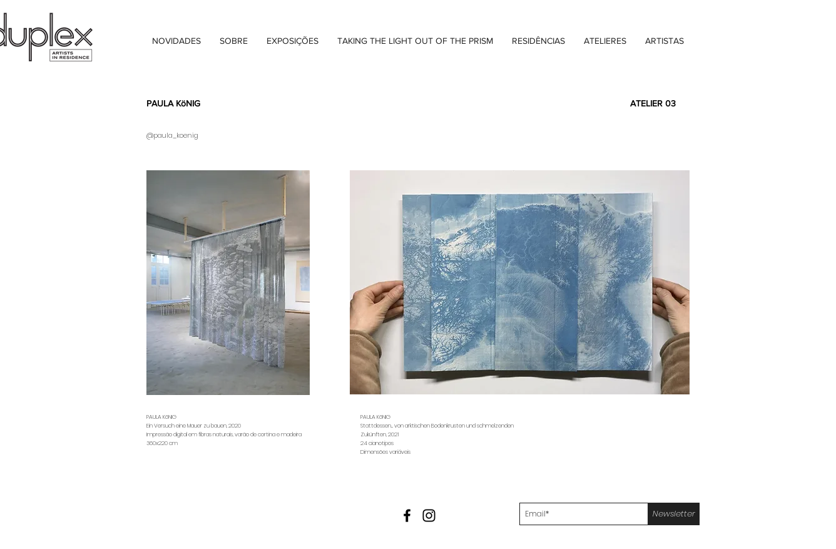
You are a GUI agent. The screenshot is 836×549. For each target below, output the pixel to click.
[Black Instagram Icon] (429, 515)
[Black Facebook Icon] (407, 515)
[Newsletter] (674, 514)
